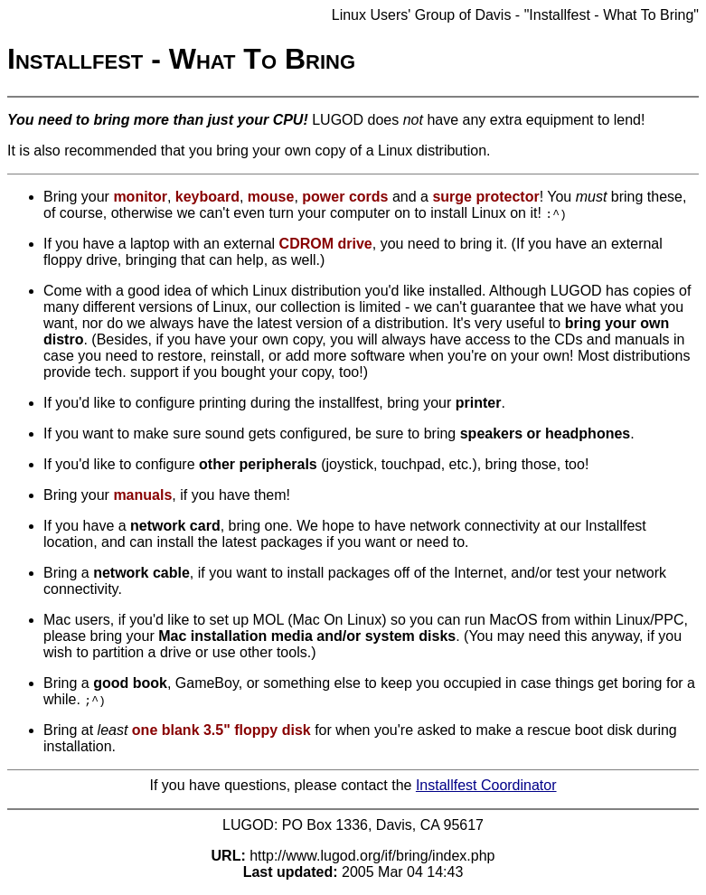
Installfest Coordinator (486, 785)
